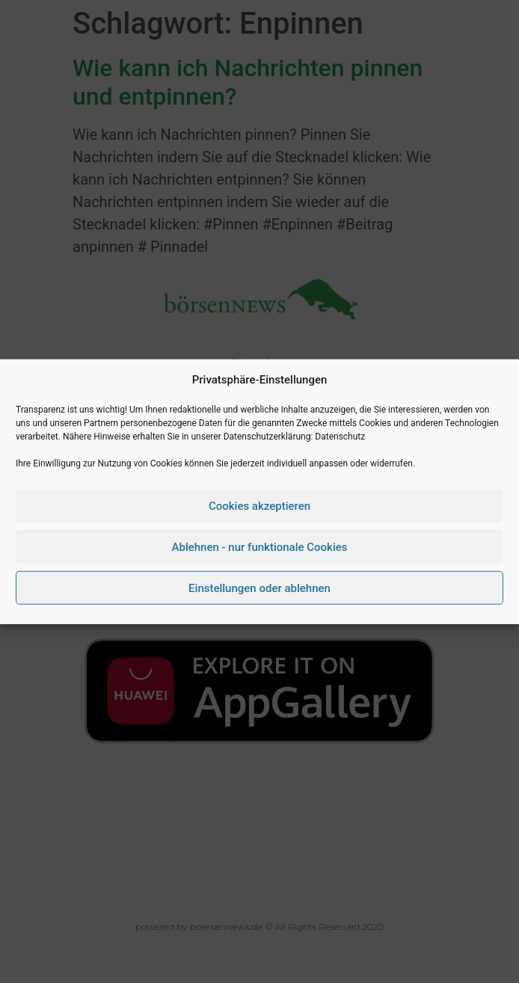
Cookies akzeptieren (259, 505)
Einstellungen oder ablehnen (259, 587)
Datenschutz (340, 436)
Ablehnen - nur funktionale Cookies (260, 546)
